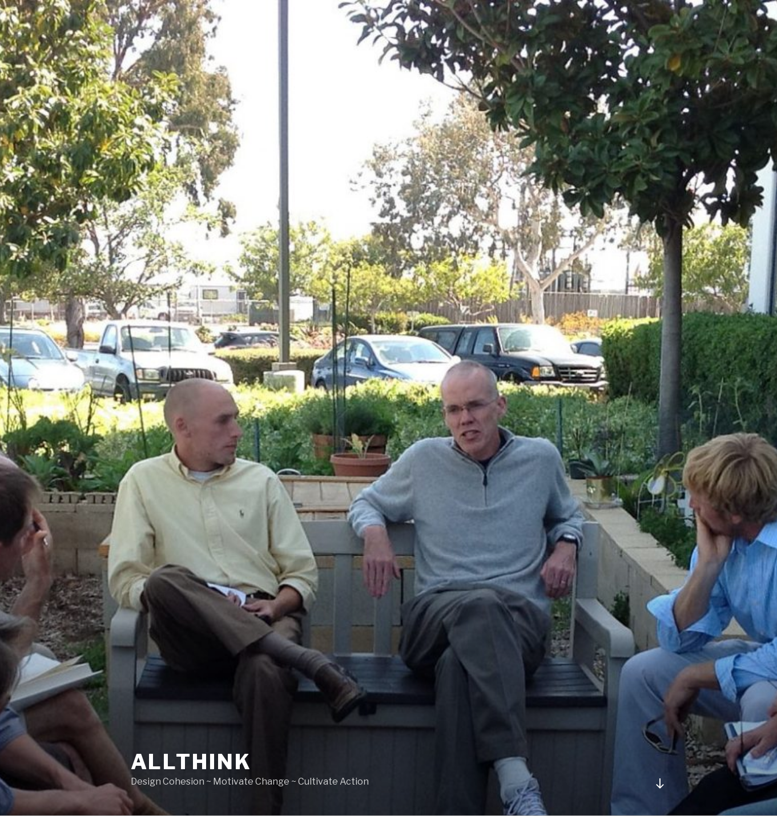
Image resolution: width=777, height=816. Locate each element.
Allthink (191, 761)
